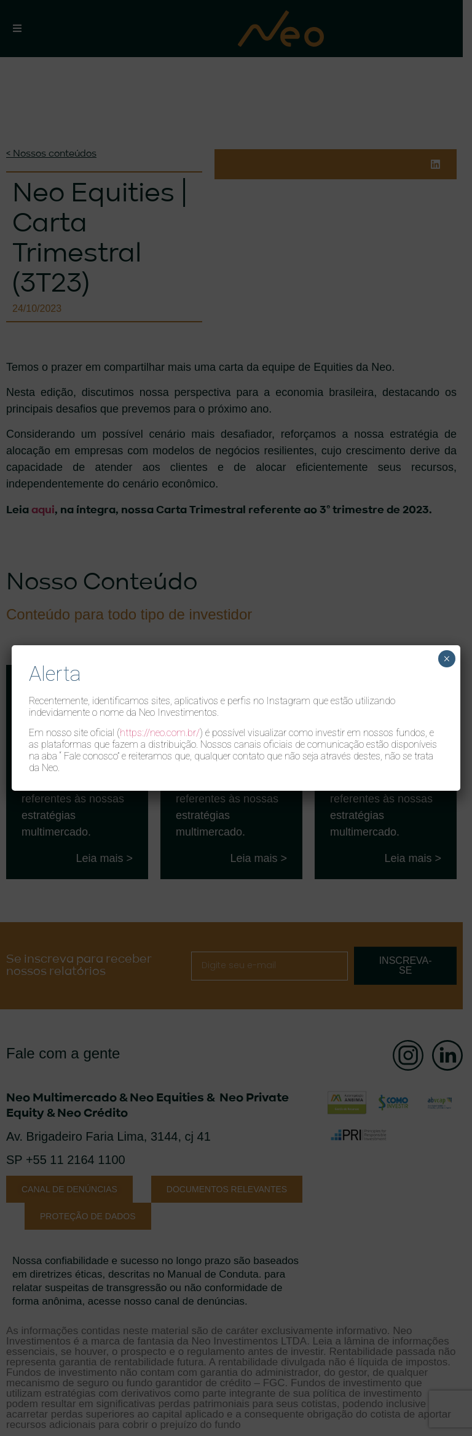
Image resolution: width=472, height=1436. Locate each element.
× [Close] (446, 659)
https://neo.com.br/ (160, 733)
